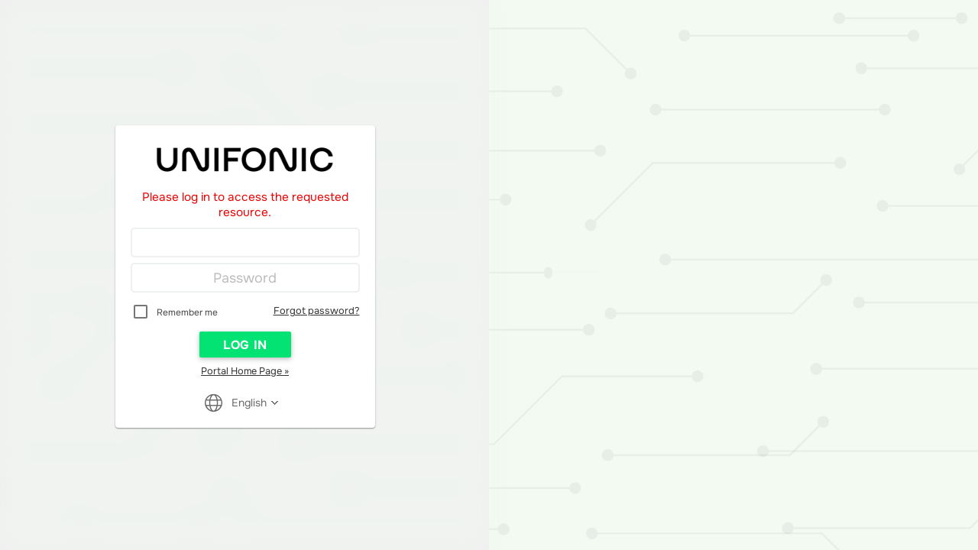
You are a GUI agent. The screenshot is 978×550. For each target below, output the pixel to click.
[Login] (245, 243)
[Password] (245, 278)
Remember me (187, 312)
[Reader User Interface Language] (250, 402)
